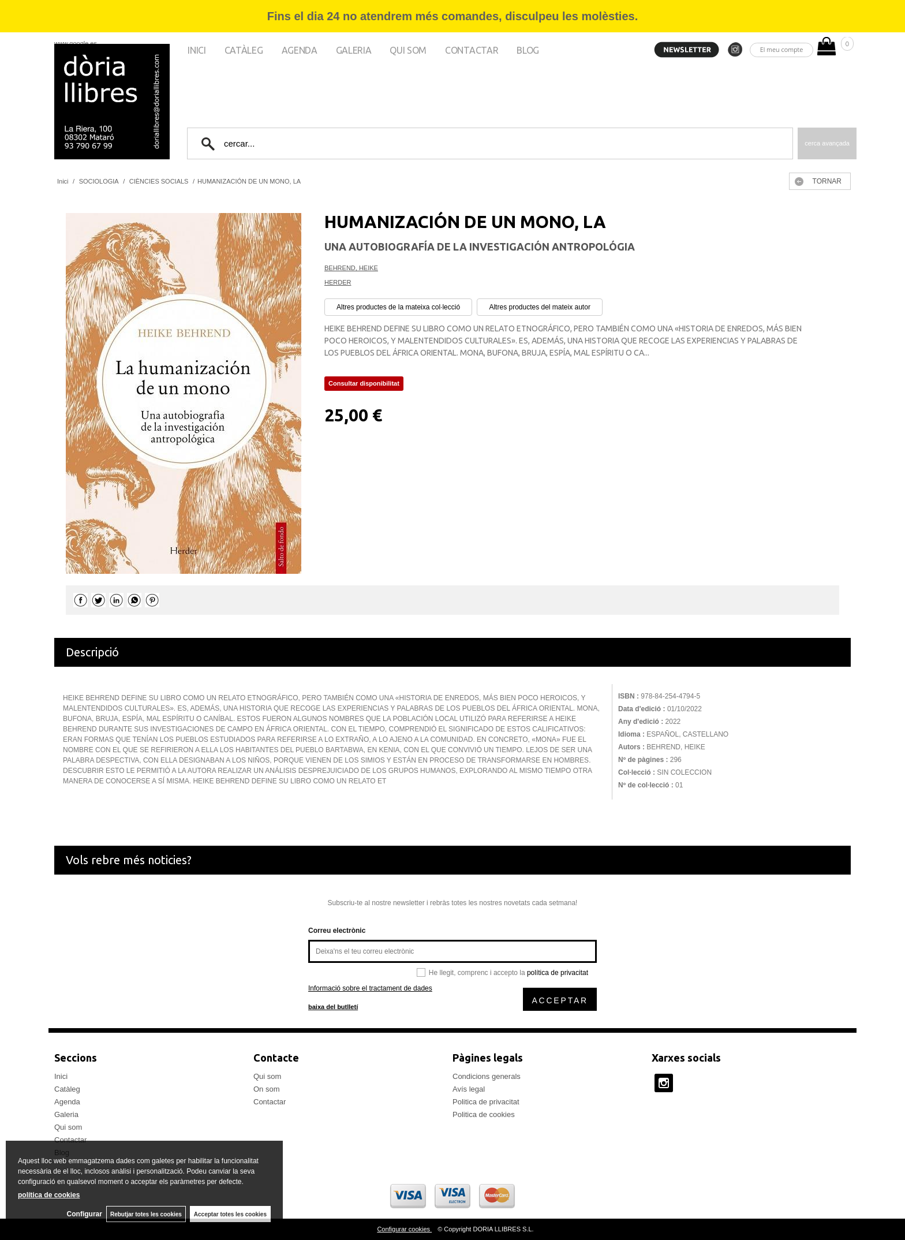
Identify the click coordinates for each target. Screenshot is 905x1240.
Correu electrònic (336, 931)
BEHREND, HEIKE (351, 267)
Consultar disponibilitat (363, 383)
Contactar (471, 50)
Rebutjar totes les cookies (144, 1214)
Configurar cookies (404, 1229)
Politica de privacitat (485, 1101)
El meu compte (781, 49)
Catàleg (244, 50)
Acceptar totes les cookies (230, 1214)
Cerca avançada (827, 143)
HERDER (337, 282)
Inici (196, 50)
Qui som (408, 50)
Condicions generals (486, 1076)
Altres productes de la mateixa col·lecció (398, 307)
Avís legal (468, 1089)
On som (266, 1089)
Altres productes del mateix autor (539, 307)
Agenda (299, 50)
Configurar (81, 1214)
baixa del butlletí (333, 1006)
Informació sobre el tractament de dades (370, 988)
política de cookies (49, 1194)
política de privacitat (557, 973)
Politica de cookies (483, 1114)
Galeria (354, 50)
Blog (528, 50)
